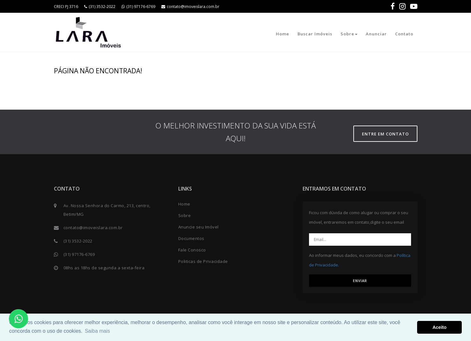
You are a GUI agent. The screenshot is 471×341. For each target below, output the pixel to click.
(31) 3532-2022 (99, 6)
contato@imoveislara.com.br (190, 6)
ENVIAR (360, 280)
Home (282, 34)
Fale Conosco (192, 250)
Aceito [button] (439, 327)
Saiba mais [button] (97, 331)
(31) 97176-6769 (138, 6)
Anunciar (376, 34)
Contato (404, 34)
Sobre (349, 34)
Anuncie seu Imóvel (198, 227)
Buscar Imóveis (315, 34)
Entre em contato (385, 134)
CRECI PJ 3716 (66, 6)
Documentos (191, 238)
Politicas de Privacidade (203, 261)
